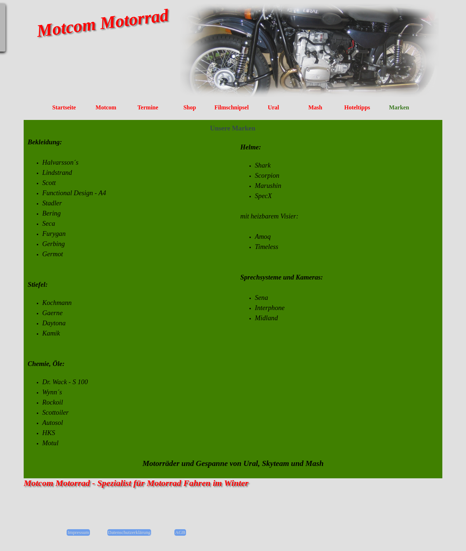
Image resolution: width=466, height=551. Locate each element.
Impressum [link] (78, 532)
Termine (147, 107)
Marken (399, 107)
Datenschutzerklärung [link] (129, 532)
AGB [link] (180, 532)
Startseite (64, 107)
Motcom (106, 107)
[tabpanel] (129, 292)
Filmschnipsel (231, 107)
